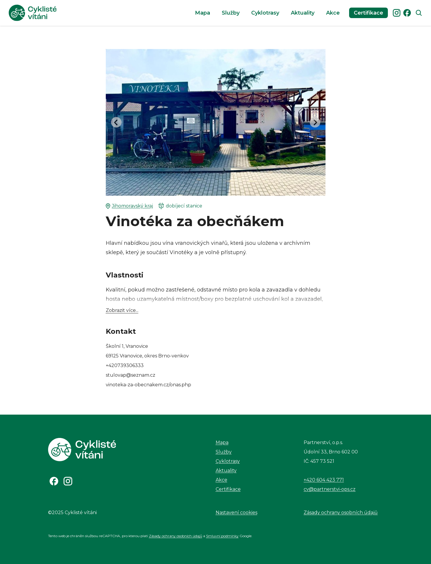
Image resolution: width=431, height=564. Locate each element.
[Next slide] (315, 122)
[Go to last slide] (116, 122)
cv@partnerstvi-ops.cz (330, 489)
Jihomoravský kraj (129, 206)
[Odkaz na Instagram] (68, 481)
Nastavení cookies (236, 512)
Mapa (202, 13)
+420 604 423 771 (324, 480)
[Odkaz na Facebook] (54, 481)
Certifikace (368, 13)
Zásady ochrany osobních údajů (341, 512)
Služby (231, 13)
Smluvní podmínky (222, 536)
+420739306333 (125, 365)
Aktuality (302, 13)
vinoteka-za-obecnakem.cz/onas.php (148, 384)
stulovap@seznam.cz (130, 375)
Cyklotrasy (265, 13)
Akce (333, 13)
